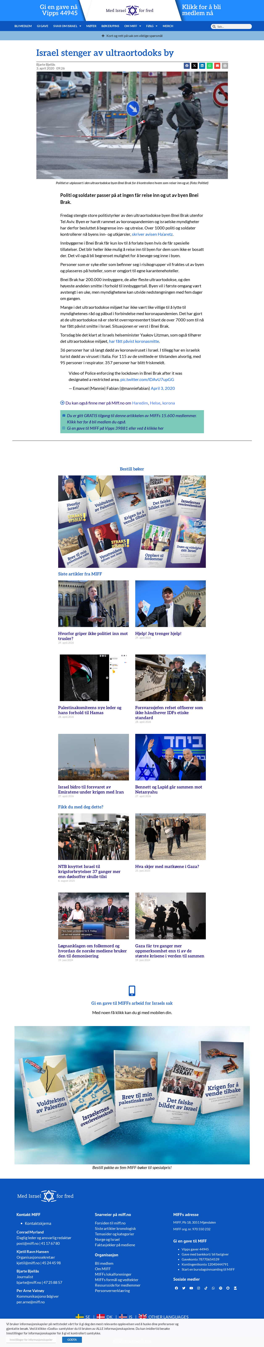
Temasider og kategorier (114, 1234)
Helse (155, 402)
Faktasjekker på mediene (115, 1244)
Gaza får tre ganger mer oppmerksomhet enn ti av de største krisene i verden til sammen (169, 951)
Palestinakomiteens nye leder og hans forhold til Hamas (89, 710)
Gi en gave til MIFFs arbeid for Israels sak (132, 1003)
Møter (91, 26)
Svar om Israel (67, 26)
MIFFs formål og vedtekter (116, 1279)
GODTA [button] (72, 1339)
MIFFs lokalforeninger (113, 1274)
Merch (168, 26)
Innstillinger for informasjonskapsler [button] (31, 1339)
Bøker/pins (110, 26)
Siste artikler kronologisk (115, 1228)
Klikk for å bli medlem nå (201, 10)
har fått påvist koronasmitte (134, 341)
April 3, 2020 (163, 388)
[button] (194, 66)
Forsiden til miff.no (110, 1223)
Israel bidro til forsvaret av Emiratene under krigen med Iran (91, 790)
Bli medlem (23, 26)
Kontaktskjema (38, 1223)
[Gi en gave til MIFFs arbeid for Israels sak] (132, 991)
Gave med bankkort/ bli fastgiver (205, 1254)
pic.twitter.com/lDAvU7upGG (147, 379)
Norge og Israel (107, 1239)
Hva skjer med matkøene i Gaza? (167, 866)
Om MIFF (132, 26)
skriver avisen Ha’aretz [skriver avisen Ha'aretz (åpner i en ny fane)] (152, 234)
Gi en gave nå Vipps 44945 (59, 10)
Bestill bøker (132, 469)
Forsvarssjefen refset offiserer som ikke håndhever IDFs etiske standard (169, 712)
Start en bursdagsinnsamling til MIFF (208, 1269)
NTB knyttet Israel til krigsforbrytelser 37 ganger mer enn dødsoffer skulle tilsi (89, 871)
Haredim (140, 402)
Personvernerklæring (112, 1290)
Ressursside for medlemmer (118, 1285)
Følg (152, 26)
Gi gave (43, 26)
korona (168, 402)
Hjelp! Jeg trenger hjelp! (158, 633)
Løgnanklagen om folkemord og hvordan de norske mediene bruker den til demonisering (92, 951)
